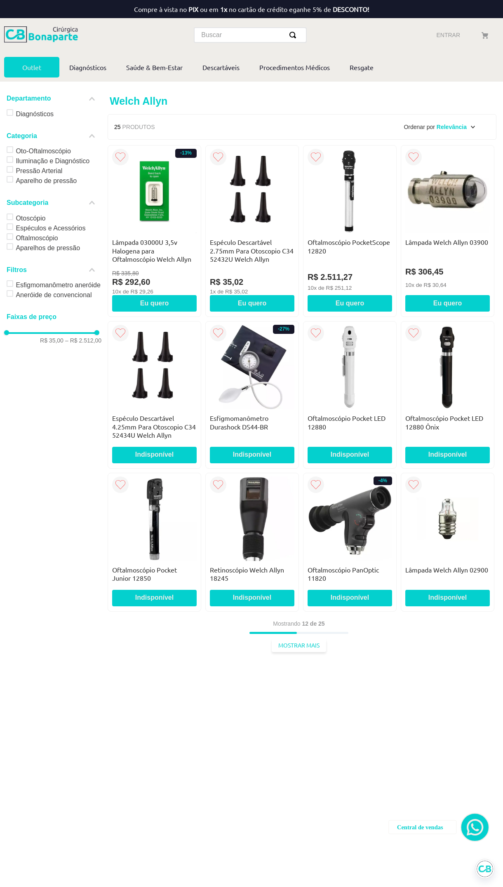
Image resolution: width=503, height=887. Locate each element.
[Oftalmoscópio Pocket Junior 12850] (154, 460)
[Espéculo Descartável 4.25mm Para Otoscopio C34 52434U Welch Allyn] (154, 313)
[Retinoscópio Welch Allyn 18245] (252, 460)
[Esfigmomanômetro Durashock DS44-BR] (252, 313)
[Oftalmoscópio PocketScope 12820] (350, 149)
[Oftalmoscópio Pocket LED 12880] (350, 313)
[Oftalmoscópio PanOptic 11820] (350, 460)
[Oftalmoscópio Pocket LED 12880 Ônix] (447, 313)
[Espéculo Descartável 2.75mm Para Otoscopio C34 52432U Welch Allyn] (252, 149)
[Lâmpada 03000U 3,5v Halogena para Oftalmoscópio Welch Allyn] (154, 149)
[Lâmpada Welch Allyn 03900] (447, 149)
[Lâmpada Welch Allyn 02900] (447, 460)
